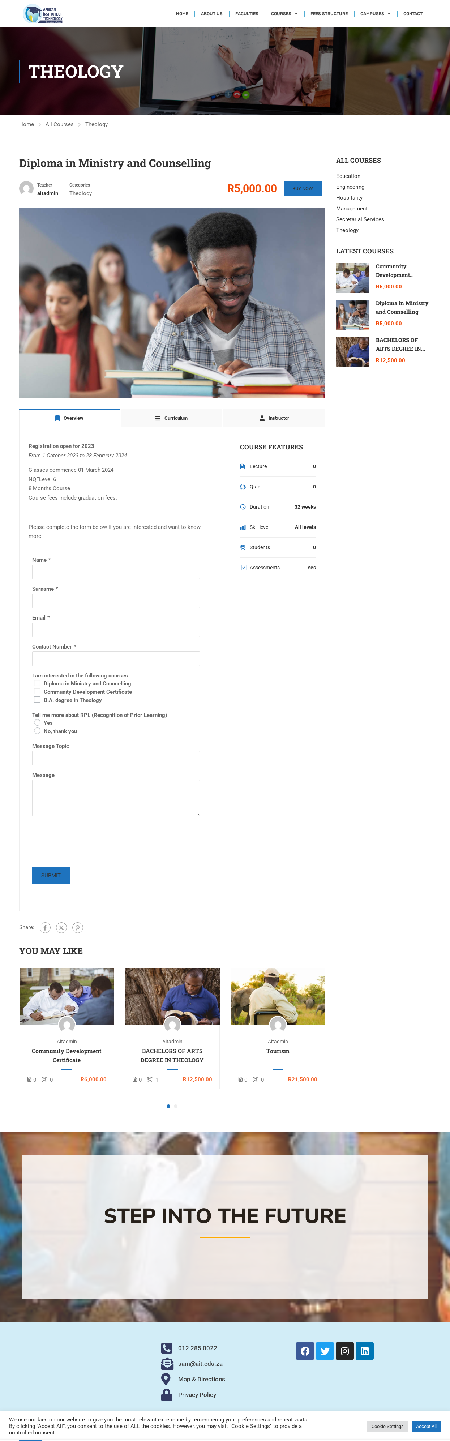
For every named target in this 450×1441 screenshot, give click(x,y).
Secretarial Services (360, 219)
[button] (168, 1106)
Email (39, 618)
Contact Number (52, 646)
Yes (48, 723)
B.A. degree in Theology (73, 700)
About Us (212, 13)
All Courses (60, 124)
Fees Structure (329, 13)
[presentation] (87, 846)
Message (43, 775)
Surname (43, 589)
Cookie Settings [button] (388, 1426)
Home (182, 13)
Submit (51, 875)
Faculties (246, 13)
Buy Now (302, 188)
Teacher (44, 185)
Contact (413, 13)
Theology (96, 124)
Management (352, 208)
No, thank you (60, 731)
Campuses (375, 14)
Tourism (278, 1051)
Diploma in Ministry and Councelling (87, 683)
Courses (284, 14)
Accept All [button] (426, 1426)
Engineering (350, 187)
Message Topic (50, 746)
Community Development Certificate (88, 692)
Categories (79, 185)
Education (348, 176)
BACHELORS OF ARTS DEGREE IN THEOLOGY (172, 1055)
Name (39, 560)
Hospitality (349, 197)
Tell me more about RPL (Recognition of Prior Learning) (99, 715)
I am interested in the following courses (80, 675)
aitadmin (67, 1041)
